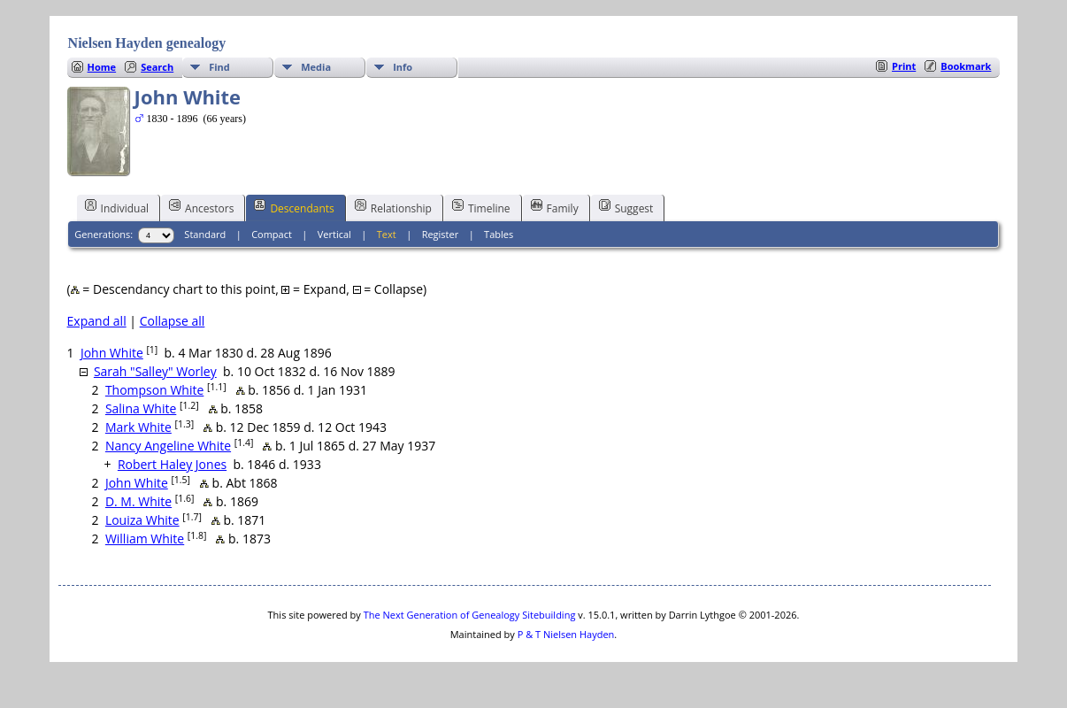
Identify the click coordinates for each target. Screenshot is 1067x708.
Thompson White (154, 389)
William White (144, 538)
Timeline (481, 207)
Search (157, 66)
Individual (117, 207)
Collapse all (172, 320)
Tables (498, 234)
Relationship (393, 207)
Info (402, 66)
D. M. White (138, 501)
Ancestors (201, 207)
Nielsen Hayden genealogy (147, 42)
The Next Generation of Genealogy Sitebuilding (470, 614)
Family (555, 207)
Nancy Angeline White (168, 445)
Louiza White (142, 520)
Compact (271, 234)
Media (316, 66)
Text (386, 234)
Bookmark (965, 66)
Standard (205, 234)
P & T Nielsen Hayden (566, 634)
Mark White (138, 427)
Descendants (294, 207)
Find (219, 66)
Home (102, 66)
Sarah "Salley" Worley (155, 371)
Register (440, 234)
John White (112, 352)
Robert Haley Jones (172, 464)
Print (904, 66)
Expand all (97, 320)
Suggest (626, 207)
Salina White (140, 408)
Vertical (334, 234)
